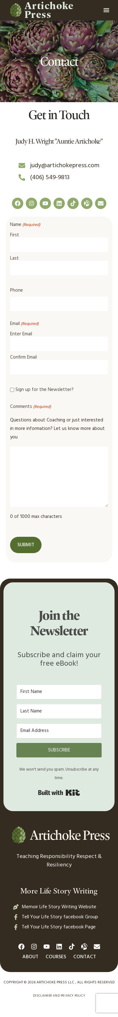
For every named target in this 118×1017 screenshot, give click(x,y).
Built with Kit (59, 792)
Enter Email (21, 333)
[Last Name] (59, 711)
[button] (106, 10)
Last (14, 258)
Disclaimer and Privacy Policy (59, 995)
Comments (30, 407)
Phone (16, 290)
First (14, 234)
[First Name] (59, 691)
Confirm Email (23, 357)
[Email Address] (59, 730)
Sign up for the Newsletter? (44, 390)
